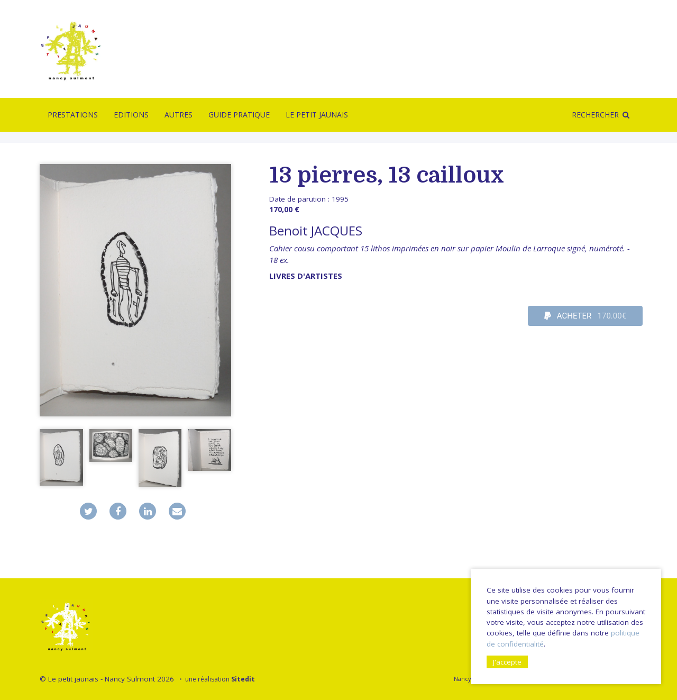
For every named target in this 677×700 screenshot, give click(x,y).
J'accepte (507, 662)
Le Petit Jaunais (317, 115)
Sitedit (243, 679)
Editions (131, 115)
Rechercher (595, 115)
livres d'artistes (305, 275)
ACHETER (585, 316)
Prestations (73, 115)
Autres (178, 115)
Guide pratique (239, 115)
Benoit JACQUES (315, 230)
